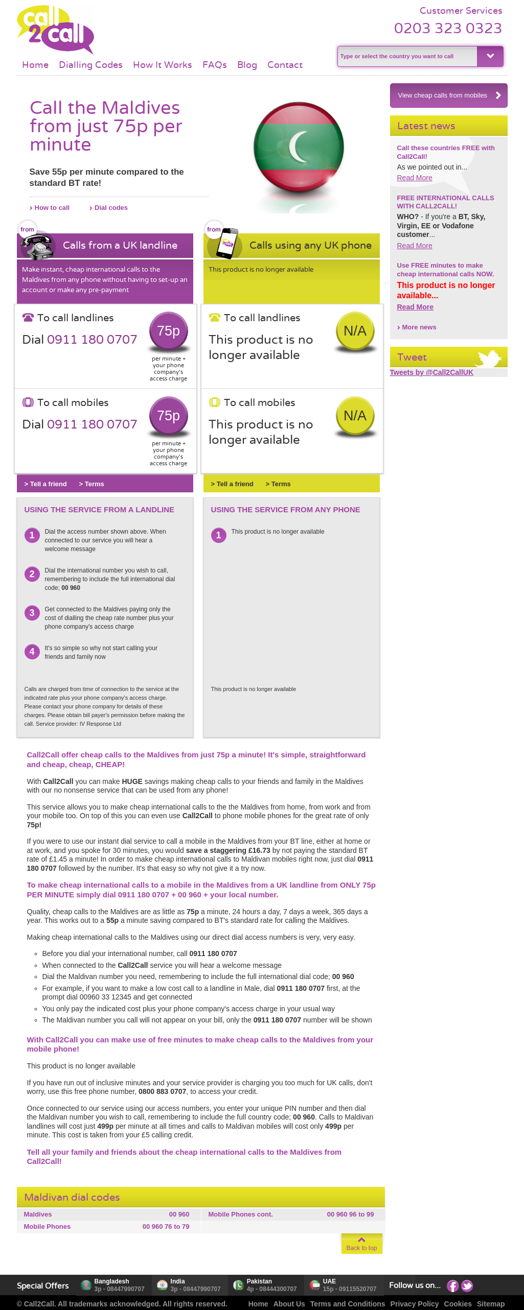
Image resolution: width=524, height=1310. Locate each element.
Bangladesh (112, 1281)
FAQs (214, 64)
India (178, 1281)
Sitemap (491, 1304)
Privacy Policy (415, 1304)
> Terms (91, 484)
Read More (414, 178)
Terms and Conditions (347, 1304)
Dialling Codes (91, 64)
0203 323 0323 (448, 28)
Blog (247, 64)
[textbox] (406, 56)
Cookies (458, 1304)
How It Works (162, 64)
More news (419, 327)
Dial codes (111, 207)
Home (35, 64)
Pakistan (259, 1281)
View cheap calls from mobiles (450, 95)
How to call (52, 207)
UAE (329, 1281)
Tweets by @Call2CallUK (432, 372)
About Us (289, 1304)
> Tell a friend (46, 484)
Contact (285, 64)
